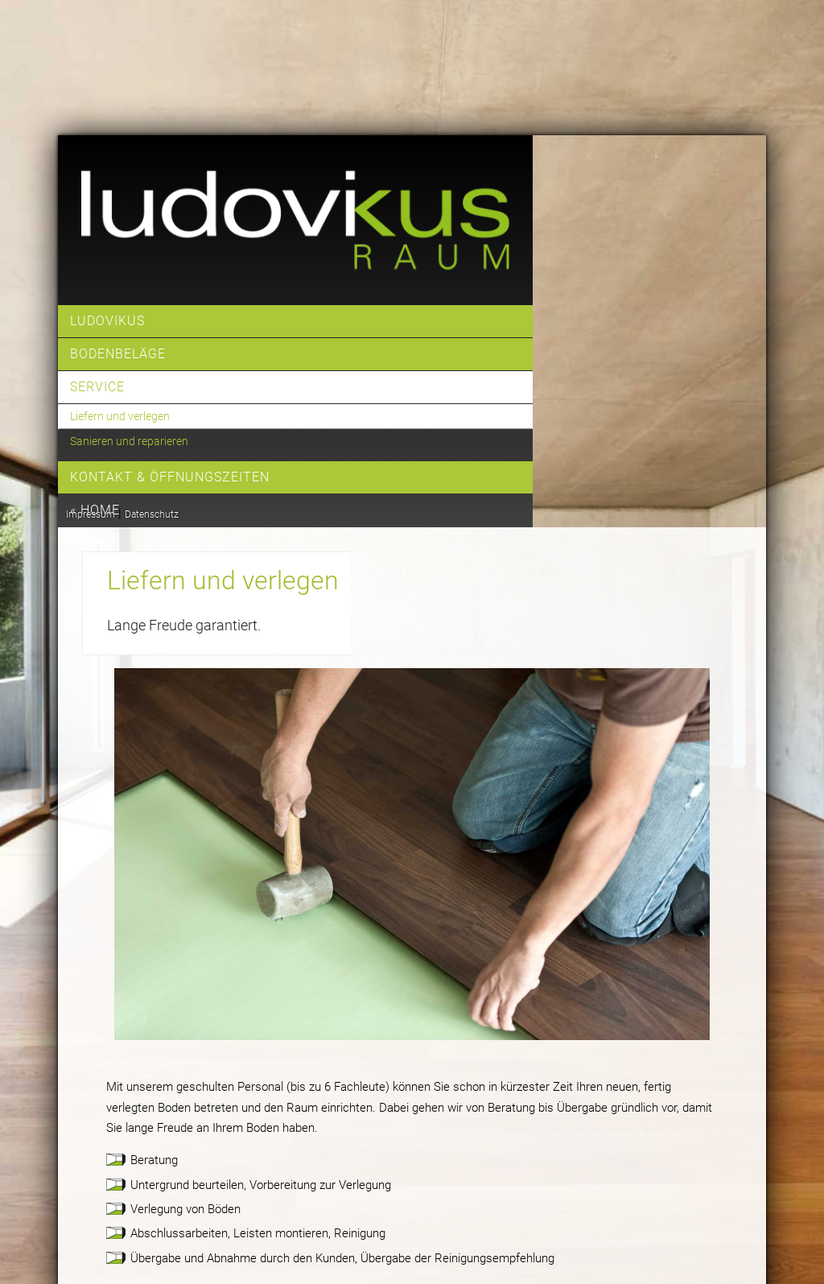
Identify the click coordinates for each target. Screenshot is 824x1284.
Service (97, 386)
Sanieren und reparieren (129, 441)
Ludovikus (107, 320)
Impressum (90, 514)
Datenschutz (152, 514)
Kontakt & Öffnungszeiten (170, 477)
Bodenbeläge (118, 353)
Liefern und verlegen (120, 416)
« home (95, 510)
